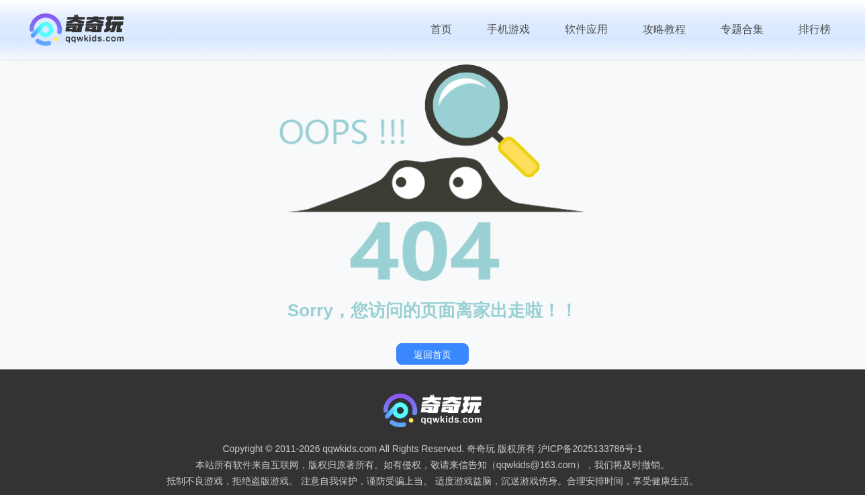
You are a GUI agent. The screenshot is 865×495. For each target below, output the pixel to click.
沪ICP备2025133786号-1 (590, 448)
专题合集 (742, 29)
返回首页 (432, 354)
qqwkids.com (349, 448)
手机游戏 (508, 29)
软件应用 (586, 29)
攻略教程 (664, 29)
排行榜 (815, 29)
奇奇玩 (481, 448)
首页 (441, 29)
